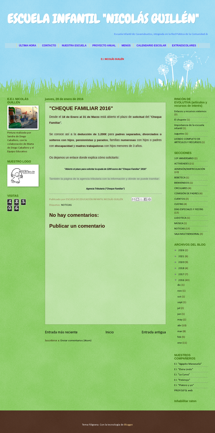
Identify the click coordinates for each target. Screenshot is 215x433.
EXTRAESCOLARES (184, 45)
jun (179, 314)
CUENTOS (179, 199)
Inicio (109, 332)
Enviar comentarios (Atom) (76, 340)
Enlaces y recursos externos (190, 111)
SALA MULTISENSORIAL (186, 234)
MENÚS (126, 45)
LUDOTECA (180, 218)
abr (179, 325)
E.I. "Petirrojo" (182, 380)
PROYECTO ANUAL (104, 45)
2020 (181, 262)
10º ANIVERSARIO (184, 158)
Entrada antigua (154, 332)
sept (180, 302)
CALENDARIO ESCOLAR (151, 45)
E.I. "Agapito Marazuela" (188, 364)
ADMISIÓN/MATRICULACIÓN (189, 169)
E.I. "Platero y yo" (184, 385)
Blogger (128, 424)
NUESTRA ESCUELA (74, 45)
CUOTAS (178, 204)
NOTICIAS (66, 205)
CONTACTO (49, 45)
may (180, 319)
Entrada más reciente (61, 332)
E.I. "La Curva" (182, 374)
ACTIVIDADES (181, 163)
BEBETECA (179, 177)
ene (179, 343)
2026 (181, 250)
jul (179, 308)
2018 (181, 268)
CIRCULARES (180, 188)
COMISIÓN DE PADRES (186, 193)
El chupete (180, 119)
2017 (181, 274)
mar (180, 331)
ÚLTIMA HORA (27, 45)
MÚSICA (178, 223)
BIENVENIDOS (181, 183)
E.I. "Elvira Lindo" (183, 369)
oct (179, 296)
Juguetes (179, 133)
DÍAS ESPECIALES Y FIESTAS (188, 209)
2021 (181, 256)
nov (179, 291)
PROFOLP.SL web (183, 390)
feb (179, 337)
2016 (181, 280)
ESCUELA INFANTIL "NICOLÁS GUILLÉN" (103, 19)
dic (179, 285)
